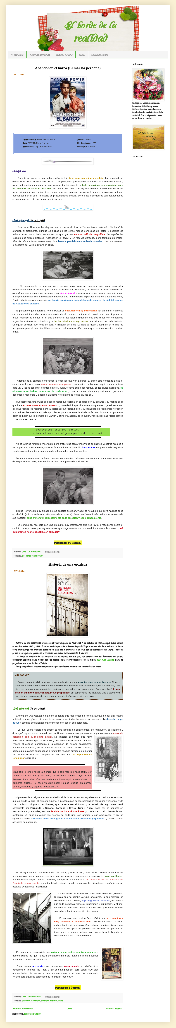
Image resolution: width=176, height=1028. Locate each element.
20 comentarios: (34, 996)
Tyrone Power (37, 556)
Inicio (69, 1008)
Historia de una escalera (67, 564)
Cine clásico (26, 556)
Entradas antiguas (114, 1008)
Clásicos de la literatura (31, 1000)
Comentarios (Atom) (32, 1013)
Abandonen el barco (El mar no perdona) (68, 68)
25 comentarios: (34, 551)
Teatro (60, 1000)
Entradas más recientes (23, 1008)
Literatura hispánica (49, 1000)
